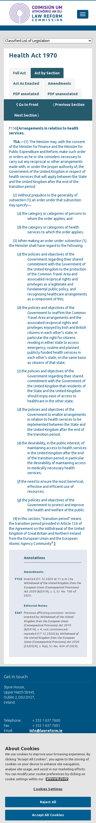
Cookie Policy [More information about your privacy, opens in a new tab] (57, 779)
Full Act (19, 73)
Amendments (59, 83)
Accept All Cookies (48, 815)
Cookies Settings (47, 789)
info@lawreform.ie (45, 731)
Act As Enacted (26, 83)
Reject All (48, 802)
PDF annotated (26, 94)
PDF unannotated (63, 94)
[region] (48, 778)
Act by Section (47, 73)
